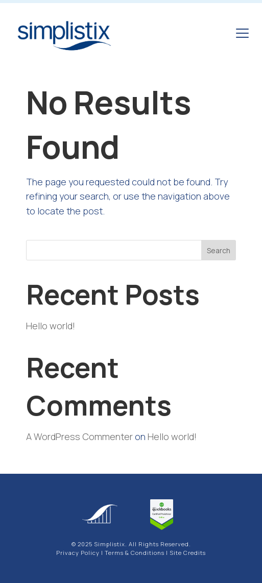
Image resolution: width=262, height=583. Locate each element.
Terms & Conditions (134, 552)
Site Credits (188, 552)
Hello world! (50, 326)
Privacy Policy (78, 552)
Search (218, 250)
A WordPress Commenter (79, 436)
